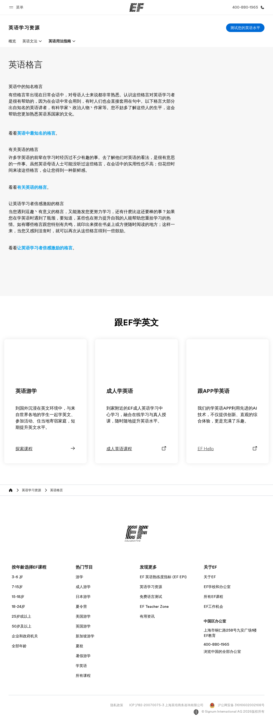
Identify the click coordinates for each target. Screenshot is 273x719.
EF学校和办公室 (217, 587)
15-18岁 (18, 596)
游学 (79, 577)
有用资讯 (147, 616)
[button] (17, 7)
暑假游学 (83, 656)
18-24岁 (18, 606)
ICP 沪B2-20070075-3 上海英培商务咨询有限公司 (166, 705)
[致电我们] (247, 7)
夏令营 (81, 606)
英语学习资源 (151, 587)
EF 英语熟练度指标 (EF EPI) (163, 577)
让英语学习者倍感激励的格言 (45, 248)
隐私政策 (116, 705)
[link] (24, 28)
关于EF (210, 577)
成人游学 (83, 587)
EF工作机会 (213, 606)
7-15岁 (17, 587)
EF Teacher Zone (154, 606)
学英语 (81, 666)
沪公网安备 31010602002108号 (237, 705)
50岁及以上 (21, 626)
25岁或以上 (21, 616)
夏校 (79, 646)
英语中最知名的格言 (36, 133)
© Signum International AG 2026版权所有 (229, 711)
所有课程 (83, 675)
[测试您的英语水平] (245, 27)
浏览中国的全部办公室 (222, 651)
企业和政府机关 (25, 636)
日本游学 (83, 596)
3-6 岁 (17, 577)
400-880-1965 (216, 644)
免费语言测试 (151, 596)
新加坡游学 (85, 636)
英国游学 (83, 626)
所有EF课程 (213, 596)
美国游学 (83, 616)
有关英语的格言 (32, 187)
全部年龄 (19, 646)
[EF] (136, 7)
